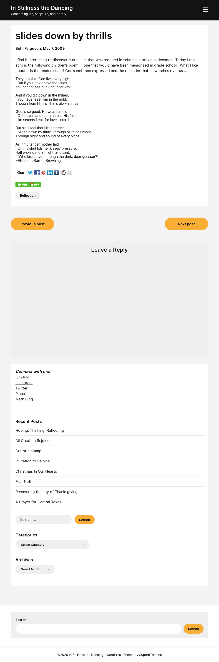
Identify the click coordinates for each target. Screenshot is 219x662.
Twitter (21, 388)
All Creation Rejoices (33, 440)
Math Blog (24, 399)
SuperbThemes (150, 655)
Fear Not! (23, 481)
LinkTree (22, 377)
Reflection (28, 195)
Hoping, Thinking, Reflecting (39, 430)
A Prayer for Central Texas (38, 502)
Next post (186, 224)
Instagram (24, 382)
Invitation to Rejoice (32, 461)
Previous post (32, 224)
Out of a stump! (28, 451)
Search (20, 620)
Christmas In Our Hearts (36, 471)
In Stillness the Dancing (42, 8)
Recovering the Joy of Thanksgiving (46, 491)
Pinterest (23, 393)
